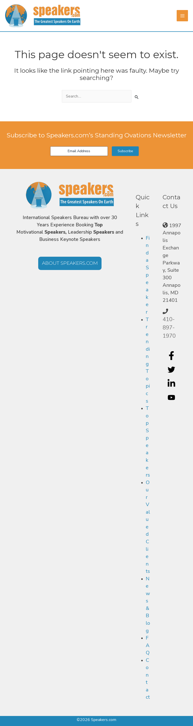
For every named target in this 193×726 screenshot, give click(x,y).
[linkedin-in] (172, 383)
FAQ (148, 645)
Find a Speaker (148, 275)
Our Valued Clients (148, 527)
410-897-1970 (169, 328)
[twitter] (172, 369)
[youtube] (172, 397)
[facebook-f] (172, 355)
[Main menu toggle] (182, 15)
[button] (70, 263)
